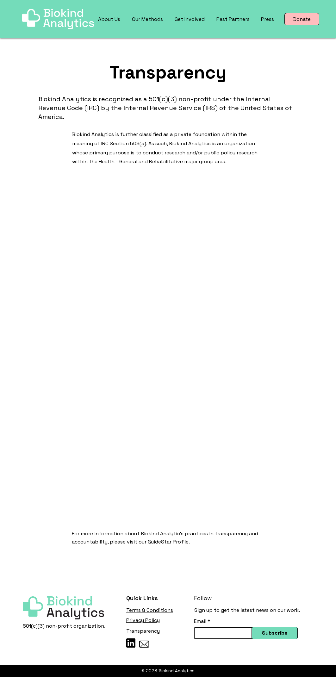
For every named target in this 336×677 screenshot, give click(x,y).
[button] (110, 19)
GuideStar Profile (168, 541)
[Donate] (301, 19)
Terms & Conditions (149, 610)
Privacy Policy (143, 620)
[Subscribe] (275, 633)
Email (200, 621)
